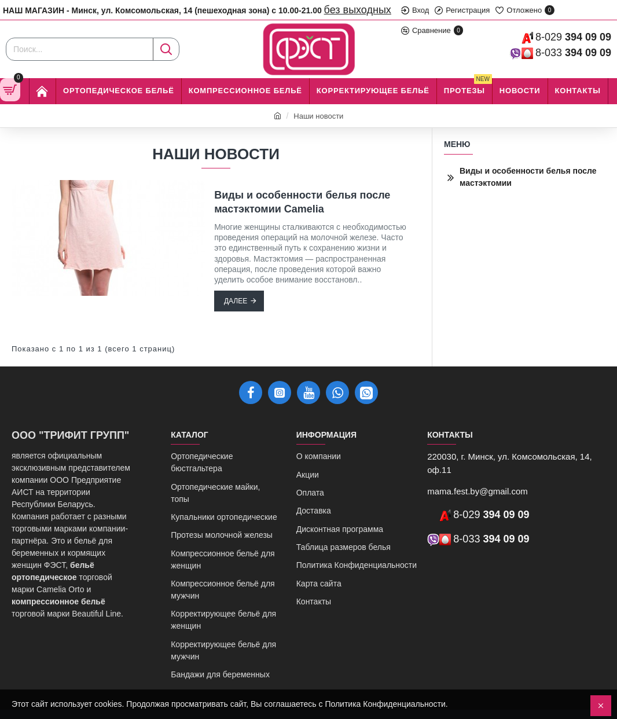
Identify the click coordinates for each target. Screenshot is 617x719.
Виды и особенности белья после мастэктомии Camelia (302, 201)
